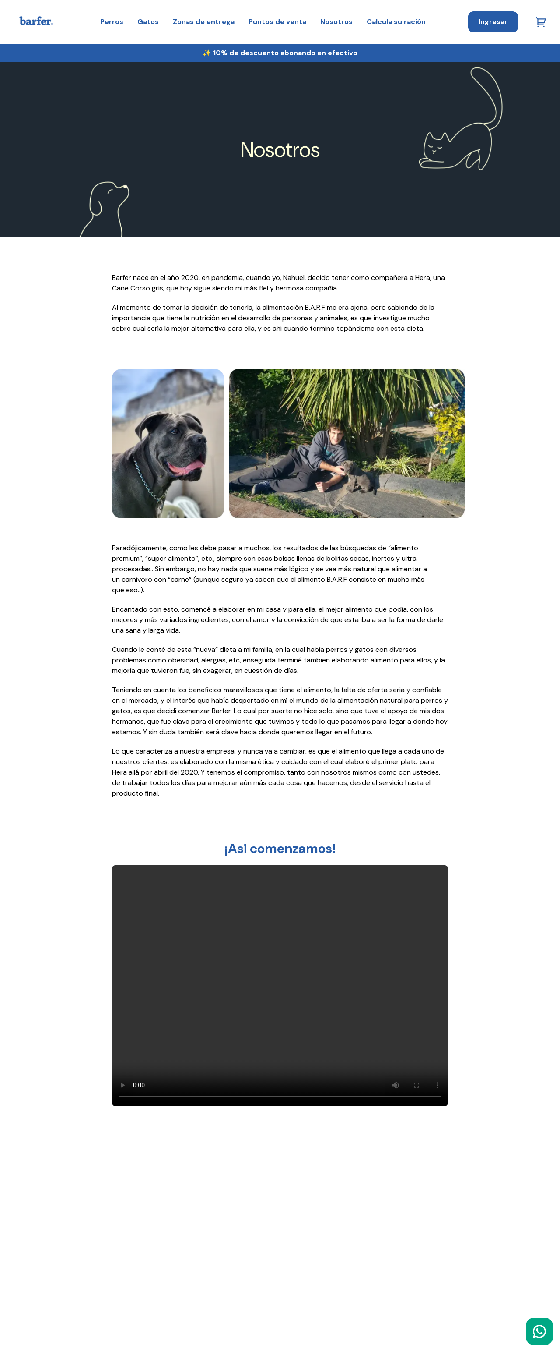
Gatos (148, 21)
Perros (111, 21)
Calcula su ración (396, 21)
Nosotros (336, 21)
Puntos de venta (277, 21)
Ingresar (493, 21)
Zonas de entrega (203, 21)
